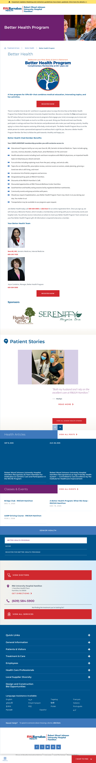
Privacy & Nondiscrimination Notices (29, 754)
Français (76, 699)
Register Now (48, 104)
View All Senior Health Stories (69, 420)
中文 (30, 706)
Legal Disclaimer (59, 754)
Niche (8, 546)
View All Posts (67, 434)
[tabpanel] (48, 367)
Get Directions (20, 593)
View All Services (20, 613)
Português (77, 706)
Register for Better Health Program (22, 552)
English (9, 699)
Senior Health (29, 48)
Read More (64, 404)
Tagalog (54, 699)
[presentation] (74, 398)
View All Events (67, 489)
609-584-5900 (34, 208)
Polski (53, 706)
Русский (9, 709)
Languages (48, 754)
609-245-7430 (13, 254)
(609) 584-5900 (23, 600)
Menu (5, 759)
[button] (84, 759)
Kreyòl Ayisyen (34, 702)
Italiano (76, 702)
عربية (30, 699)
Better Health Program (18, 540)
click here (44, 208)
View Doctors (18, 574)
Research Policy (73, 754)
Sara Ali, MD (12, 251)
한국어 (8, 706)
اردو (74, 709)
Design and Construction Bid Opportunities (19, 684)
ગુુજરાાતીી (9, 702)
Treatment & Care (13, 48)
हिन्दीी (52, 702)
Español (43, 709)
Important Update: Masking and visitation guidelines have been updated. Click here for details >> (49, 2)
